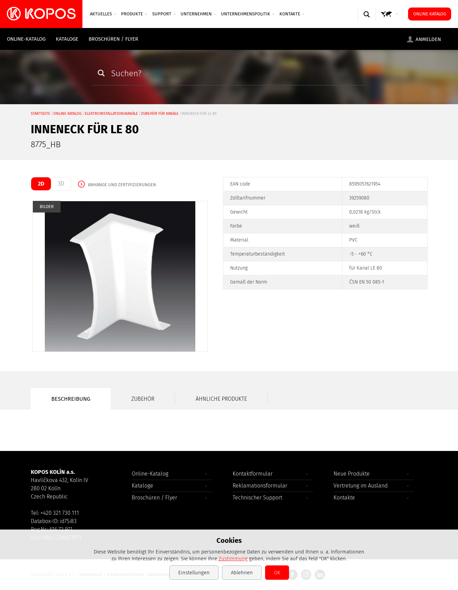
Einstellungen (194, 573)
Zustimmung (233, 558)
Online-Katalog (26, 39)
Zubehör (142, 399)
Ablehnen (242, 573)
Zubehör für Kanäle (160, 113)
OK (277, 573)
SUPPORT (164, 13)
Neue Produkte (351, 473)
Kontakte (292, 13)
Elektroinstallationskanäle (111, 113)
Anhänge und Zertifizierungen (122, 184)
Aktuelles (103, 13)
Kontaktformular (253, 473)
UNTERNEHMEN (198, 13)
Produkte (134, 13)
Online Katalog (429, 13)
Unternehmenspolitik (248, 13)
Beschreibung (70, 399)
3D (61, 183)
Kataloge (67, 39)
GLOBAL (390, 20)
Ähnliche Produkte (221, 399)
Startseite (40, 113)
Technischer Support (257, 497)
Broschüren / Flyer (113, 39)
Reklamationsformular (260, 485)
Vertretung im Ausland (360, 485)
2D (41, 183)
